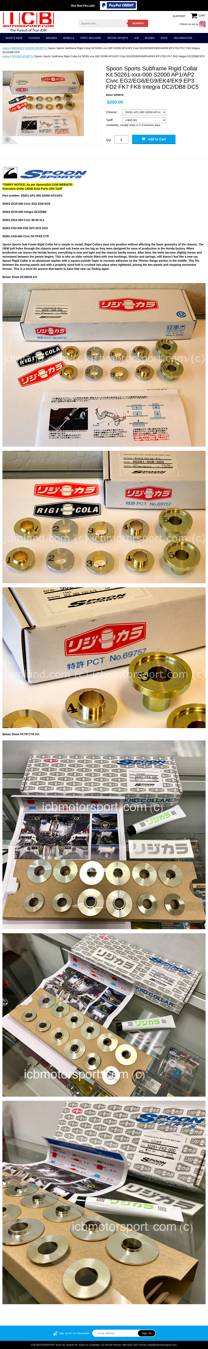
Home (6, 48)
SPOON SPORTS (117, 37)
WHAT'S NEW (13, 37)
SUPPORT (179, 16)
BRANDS (51, 37)
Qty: (109, 140)
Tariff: (110, 120)
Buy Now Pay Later (83, 5)
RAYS (164, 37)
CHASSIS (34, 37)
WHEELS (68, 37)
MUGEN (150, 37)
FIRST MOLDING (90, 37)
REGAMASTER (183, 37)
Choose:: (112, 112)
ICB (136, 37)
